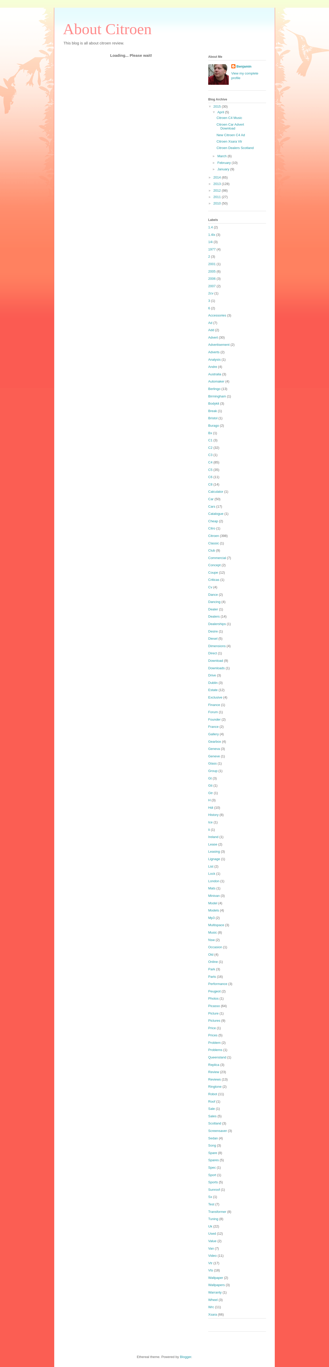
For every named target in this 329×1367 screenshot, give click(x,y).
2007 (212, 286)
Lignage (214, 859)
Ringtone (215, 1087)
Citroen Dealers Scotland (235, 148)
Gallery (213, 734)
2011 (217, 197)
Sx (210, 1197)
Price (212, 1028)
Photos (213, 998)
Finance (214, 705)
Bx (210, 433)
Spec (212, 1167)
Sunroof (214, 1190)
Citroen (213, 536)
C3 (210, 455)
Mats (211, 888)
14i (210, 242)
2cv (210, 293)
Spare (212, 1153)
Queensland (217, 1057)
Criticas (213, 580)
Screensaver (217, 1131)
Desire (213, 631)
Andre (212, 367)
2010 (217, 203)
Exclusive (215, 697)
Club (211, 550)
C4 (210, 462)
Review (213, 1072)
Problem (214, 1043)
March (222, 156)
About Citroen (107, 29)
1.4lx (211, 235)
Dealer (213, 609)
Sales (212, 1116)
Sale (211, 1109)
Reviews (214, 1079)
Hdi (210, 808)
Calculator (215, 492)
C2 (210, 448)
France (213, 727)
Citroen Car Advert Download (230, 127)
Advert (213, 337)
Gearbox (214, 741)
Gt (210, 778)
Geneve (214, 756)
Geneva (214, 749)
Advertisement (219, 345)
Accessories (217, 315)
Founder (214, 719)
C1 (210, 440)
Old (210, 954)
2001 (212, 264)
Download (215, 661)
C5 (210, 470)
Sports (213, 1182)
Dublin (213, 683)
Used (212, 1233)
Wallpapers (216, 1285)
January (223, 169)
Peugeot (214, 991)
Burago (213, 425)
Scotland (214, 1123)
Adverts (214, 352)
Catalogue (215, 514)
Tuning (213, 1219)
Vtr (210, 1263)
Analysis (214, 359)
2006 (212, 279)
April (221, 112)
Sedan (213, 1138)
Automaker (216, 381)
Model (212, 903)
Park (211, 969)
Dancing (214, 602)
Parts (212, 977)
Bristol (212, 418)
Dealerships (217, 624)
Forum (213, 712)
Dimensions (217, 646)
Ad (210, 323)
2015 (217, 106)
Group (212, 771)
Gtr (210, 793)
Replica (213, 1065)
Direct (212, 653)
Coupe (213, 572)
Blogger (185, 1357)
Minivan (214, 896)
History (213, 815)
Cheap (213, 521)
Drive (212, 675)
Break (212, 411)
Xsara (212, 1314)
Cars (211, 506)
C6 (210, 477)
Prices (212, 1035)
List (210, 866)
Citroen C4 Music (229, 118)
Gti (210, 785)
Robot (212, 1094)
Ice (210, 822)
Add (211, 330)
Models (213, 910)
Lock (211, 874)
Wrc (211, 1307)
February (224, 163)
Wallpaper (215, 1278)
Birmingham (217, 396)
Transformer (217, 1212)
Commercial (217, 558)
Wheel (213, 1300)
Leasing (214, 851)
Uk (210, 1226)
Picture (213, 1013)
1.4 (210, 227)
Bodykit (213, 403)
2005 (212, 271)
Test (211, 1204)
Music (212, 932)
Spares (213, 1160)
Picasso (214, 1006)
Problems (215, 1050)
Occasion (215, 947)
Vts (210, 1270)
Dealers (214, 616)
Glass (212, 763)
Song (212, 1145)
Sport (212, 1175)
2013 (217, 184)
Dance (213, 595)
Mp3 (211, 918)
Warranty (215, 1292)
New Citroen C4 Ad (230, 135)
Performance (217, 984)
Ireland (213, 837)
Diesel (212, 638)
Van (211, 1248)
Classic (213, 543)
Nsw (211, 940)
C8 (210, 484)
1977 (212, 249)
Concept (214, 565)
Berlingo (214, 389)
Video (212, 1256)
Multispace (216, 925)
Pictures (214, 1020)
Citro (211, 528)
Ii (209, 830)
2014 (217, 177)
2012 (217, 190)
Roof (211, 1101)
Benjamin (244, 66)
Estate (213, 690)
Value (212, 1241)
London (213, 881)
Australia (214, 374)
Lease (212, 844)
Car (211, 499)
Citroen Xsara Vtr (229, 141)
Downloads (216, 668)
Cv (210, 587)
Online (213, 962)
